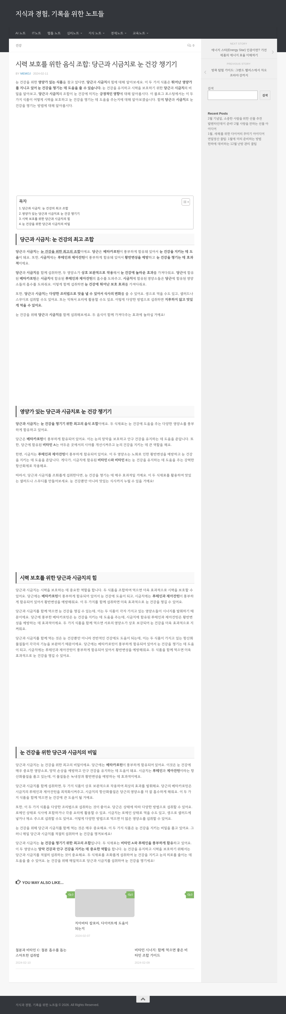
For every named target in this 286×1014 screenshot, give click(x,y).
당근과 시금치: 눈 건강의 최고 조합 (45, 208)
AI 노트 (20, 33)
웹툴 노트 (54, 33)
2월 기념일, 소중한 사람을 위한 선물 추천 (235, 118)
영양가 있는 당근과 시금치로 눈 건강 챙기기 (51, 213)
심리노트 (73, 33)
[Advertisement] (105, 155)
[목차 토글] (183, 202)
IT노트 (36, 33)
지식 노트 (94, 33)
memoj (25, 73)
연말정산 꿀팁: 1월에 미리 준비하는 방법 (234, 139)
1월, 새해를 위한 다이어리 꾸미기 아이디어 (236, 133)
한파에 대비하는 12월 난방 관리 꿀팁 (232, 143)
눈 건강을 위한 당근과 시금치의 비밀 (46, 224)
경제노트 (117, 33)
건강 (19, 45)
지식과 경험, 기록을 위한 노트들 (60, 13)
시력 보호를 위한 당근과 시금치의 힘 (46, 218)
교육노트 (139, 33)
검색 (211, 88)
